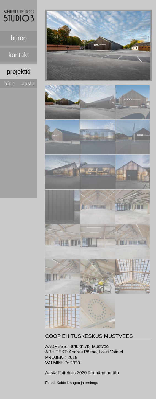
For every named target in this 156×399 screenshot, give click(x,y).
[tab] (62, 102)
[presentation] (62, 118)
